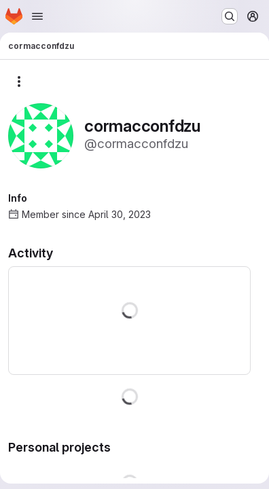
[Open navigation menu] (37, 16)
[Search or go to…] (229, 16)
